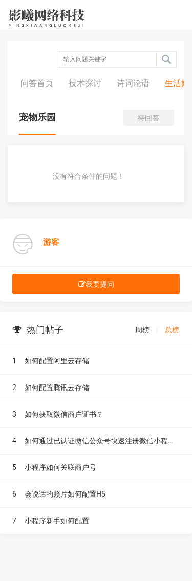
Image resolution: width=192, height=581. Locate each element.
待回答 (148, 118)
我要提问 (96, 284)
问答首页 (36, 83)
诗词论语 (133, 83)
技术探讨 (85, 83)
